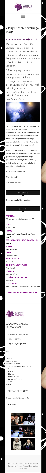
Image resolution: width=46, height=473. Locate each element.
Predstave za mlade (13, 364)
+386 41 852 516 (13, 339)
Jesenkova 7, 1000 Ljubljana (17, 335)
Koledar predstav (12, 361)
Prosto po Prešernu (15, 379)
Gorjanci (11, 369)
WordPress (23, 469)
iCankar (11, 374)
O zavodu (9, 382)
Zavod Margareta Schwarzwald (25, 463)
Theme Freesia (22, 466)
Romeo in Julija (13, 377)
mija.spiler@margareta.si (16, 344)
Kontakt (9, 384)
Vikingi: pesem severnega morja (19, 366)
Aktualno (9, 358)
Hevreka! (11, 371)
